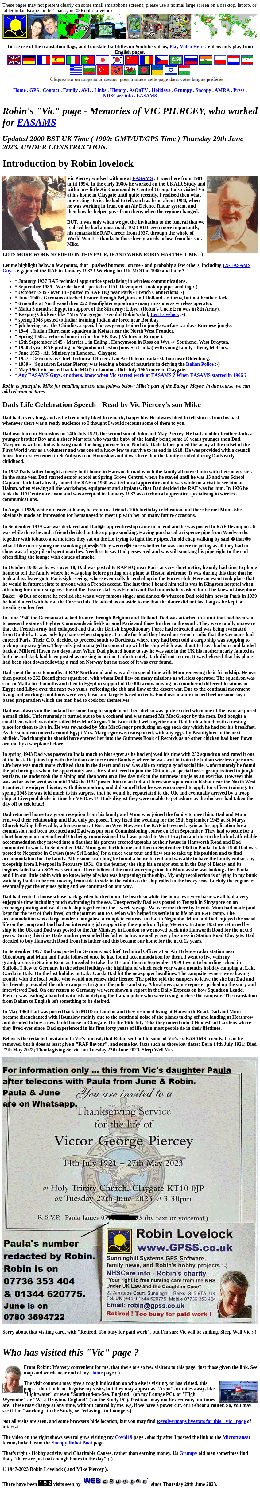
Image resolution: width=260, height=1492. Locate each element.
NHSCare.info (118, 95)
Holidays (161, 90)
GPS (34, 90)
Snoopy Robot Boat (72, 1442)
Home (19, 90)
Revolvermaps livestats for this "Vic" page (201, 1421)
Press (238, 90)
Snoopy (203, 90)
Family (70, 90)
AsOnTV (138, 90)
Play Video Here (186, 46)
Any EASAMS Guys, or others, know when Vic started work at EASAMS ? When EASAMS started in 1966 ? (132, 375)
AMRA (222, 90)
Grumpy (183, 90)
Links (100, 90)
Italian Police (200, 364)
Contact (51, 90)
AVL (86, 90)
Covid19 (123, 1437)
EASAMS (147, 95)
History (118, 90)
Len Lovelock (164, 314)
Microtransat (236, 1437)
